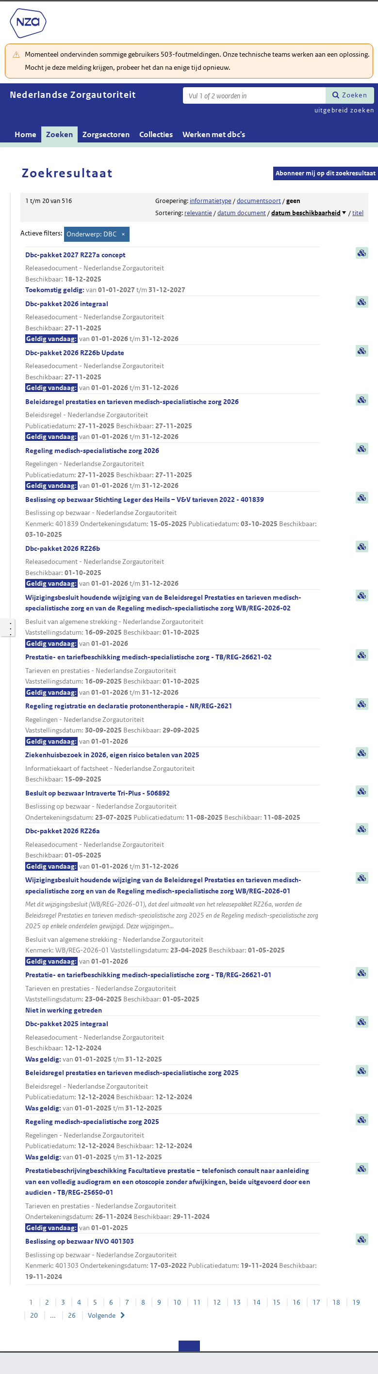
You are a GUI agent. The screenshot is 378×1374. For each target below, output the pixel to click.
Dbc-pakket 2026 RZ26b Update (172, 370)
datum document (241, 213)
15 (276, 1302)
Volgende (101, 1315)
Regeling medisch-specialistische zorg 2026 (172, 468)
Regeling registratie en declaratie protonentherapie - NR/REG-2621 (172, 724)
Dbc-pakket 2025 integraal (172, 1041)
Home (25, 134)
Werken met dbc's (213, 134)
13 (237, 1302)
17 (316, 1302)
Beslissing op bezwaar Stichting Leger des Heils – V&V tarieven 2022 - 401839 (172, 517)
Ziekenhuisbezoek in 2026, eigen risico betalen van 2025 (172, 767)
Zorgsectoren (106, 134)
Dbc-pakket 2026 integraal (172, 321)
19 (356, 1302)
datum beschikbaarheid (306, 213)
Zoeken (354, 95)
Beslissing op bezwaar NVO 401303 (172, 1259)
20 (34, 1315)
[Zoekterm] (254, 95)
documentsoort (259, 201)
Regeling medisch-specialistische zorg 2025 (172, 1139)
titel (357, 213)
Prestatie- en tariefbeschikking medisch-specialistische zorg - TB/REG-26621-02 (172, 675)
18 (336, 1302)
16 (296, 1302)
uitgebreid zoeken (344, 110)
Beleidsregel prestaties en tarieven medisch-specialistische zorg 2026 (172, 419)
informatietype (210, 201)
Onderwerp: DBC (91, 234)
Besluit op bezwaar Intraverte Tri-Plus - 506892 (172, 806)
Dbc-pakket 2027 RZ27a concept (172, 273)
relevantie (198, 213)
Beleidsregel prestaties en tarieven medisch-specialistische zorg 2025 (172, 1090)
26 (72, 1315)
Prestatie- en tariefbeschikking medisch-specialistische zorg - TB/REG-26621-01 (172, 992)
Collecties (156, 134)
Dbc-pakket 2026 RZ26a (172, 849)
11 (197, 1302)
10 (177, 1302)
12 (217, 1302)
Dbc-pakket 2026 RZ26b (172, 566)
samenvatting (362, 253)
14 (257, 1302)
